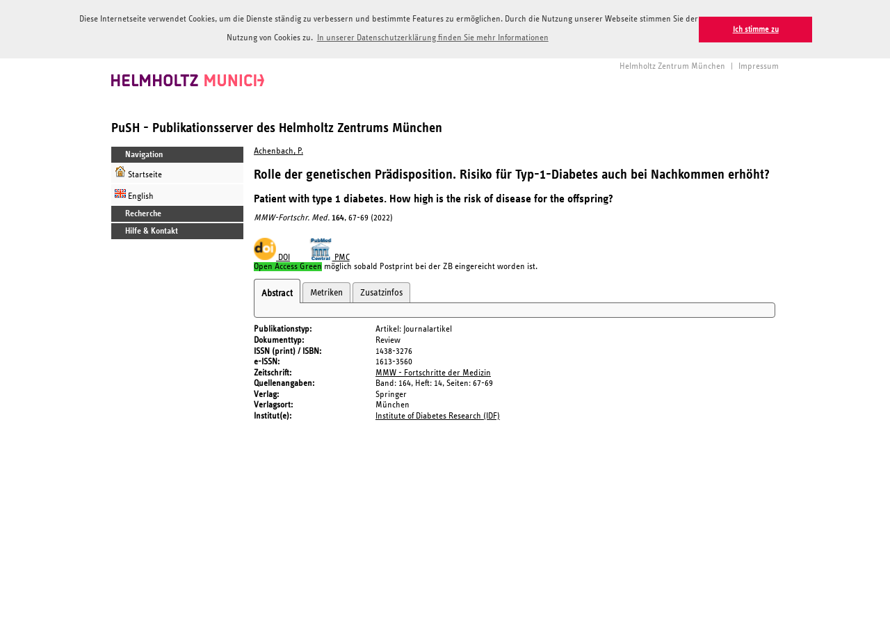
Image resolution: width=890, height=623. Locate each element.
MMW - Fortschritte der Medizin (433, 371)
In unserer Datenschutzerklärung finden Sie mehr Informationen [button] (433, 37)
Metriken (326, 292)
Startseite (138, 172)
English (134, 193)
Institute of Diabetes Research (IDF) (437, 415)
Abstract (277, 293)
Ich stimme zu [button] (756, 29)
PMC (329, 256)
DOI (272, 256)
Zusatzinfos (381, 292)
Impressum (758, 65)
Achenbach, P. (278, 150)
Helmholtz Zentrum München (672, 65)
